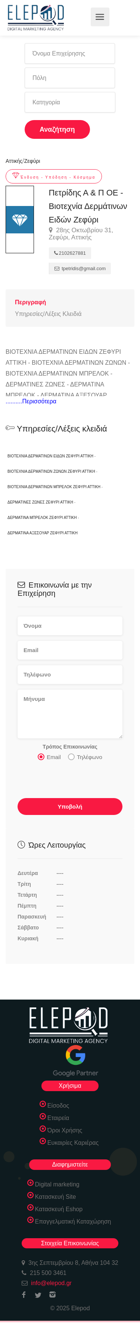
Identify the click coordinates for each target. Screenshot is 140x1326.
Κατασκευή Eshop (59, 1209)
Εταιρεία (58, 1118)
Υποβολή (69, 806)
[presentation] (74, 781)
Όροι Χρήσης (65, 1130)
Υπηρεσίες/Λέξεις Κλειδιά (48, 314)
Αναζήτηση (57, 129)
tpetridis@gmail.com (80, 268)
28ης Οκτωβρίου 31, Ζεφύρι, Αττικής (81, 234)
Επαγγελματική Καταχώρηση (73, 1221)
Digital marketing (57, 1184)
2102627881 (70, 253)
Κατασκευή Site (55, 1197)
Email (49, 756)
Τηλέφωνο (85, 756)
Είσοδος (58, 1105)
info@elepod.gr (51, 1283)
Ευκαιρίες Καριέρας (73, 1143)
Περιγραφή (30, 302)
